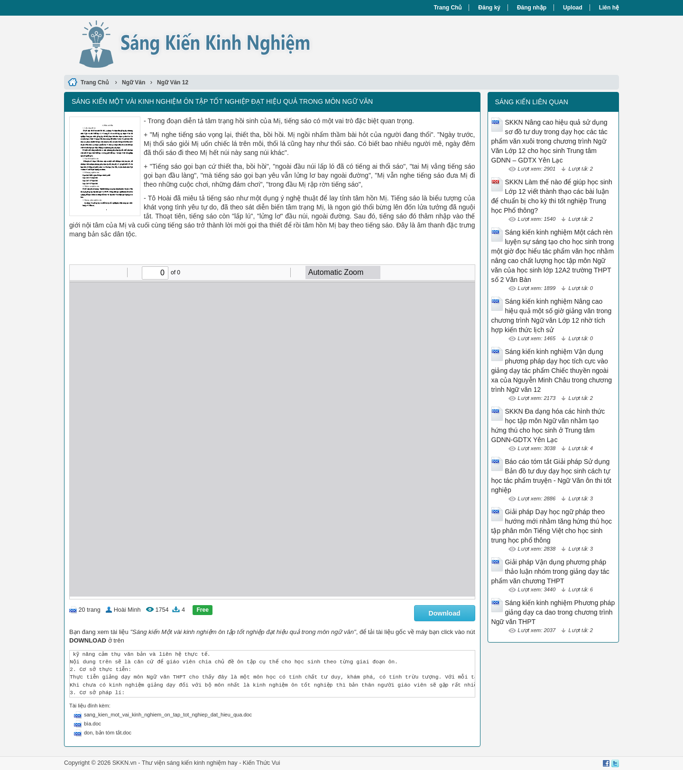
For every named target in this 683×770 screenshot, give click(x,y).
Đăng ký (489, 7)
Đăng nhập (531, 7)
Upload (572, 7)
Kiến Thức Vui (261, 763)
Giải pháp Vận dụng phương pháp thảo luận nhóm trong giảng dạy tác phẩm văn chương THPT (550, 571)
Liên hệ (609, 7)
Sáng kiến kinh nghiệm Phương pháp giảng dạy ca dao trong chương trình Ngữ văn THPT (553, 612)
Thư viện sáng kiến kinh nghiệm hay (190, 763)
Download (445, 613)
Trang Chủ (447, 7)
